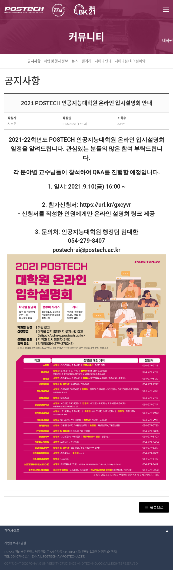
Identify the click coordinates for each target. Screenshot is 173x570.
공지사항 (34, 61)
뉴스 (75, 61)
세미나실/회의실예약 (130, 61)
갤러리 (86, 61)
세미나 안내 (103, 61)
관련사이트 (11, 531)
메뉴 (165, 10)
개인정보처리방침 (15, 543)
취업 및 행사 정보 (56, 61)
